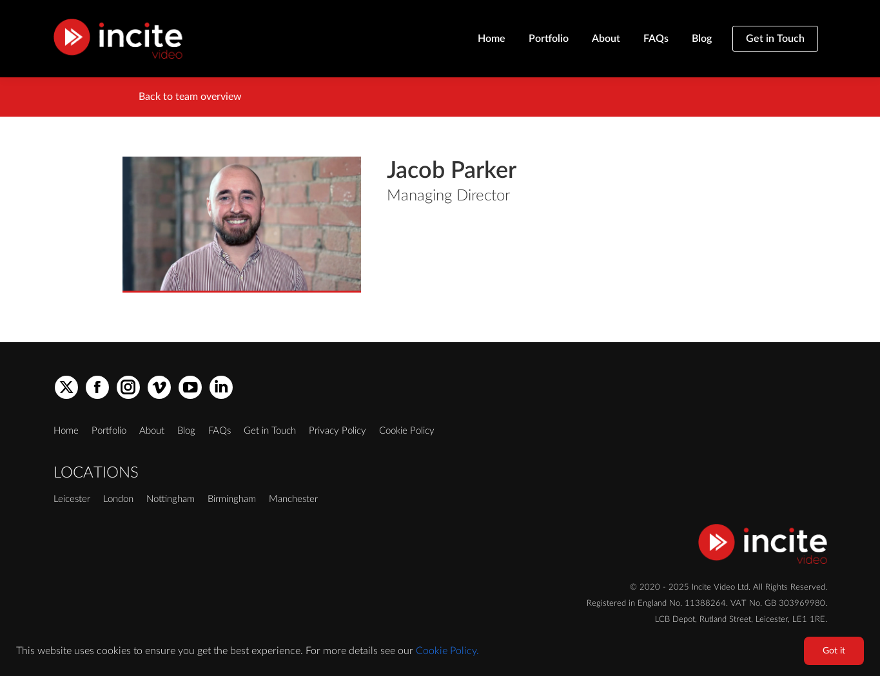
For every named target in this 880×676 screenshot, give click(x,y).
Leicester (72, 499)
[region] (440, 650)
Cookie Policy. (447, 651)
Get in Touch (270, 431)
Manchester (293, 499)
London (118, 499)
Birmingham (232, 499)
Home (66, 431)
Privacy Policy (337, 431)
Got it (834, 650)
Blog (186, 431)
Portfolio (109, 431)
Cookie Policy (407, 431)
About (151, 431)
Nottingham (170, 499)
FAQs (219, 431)
